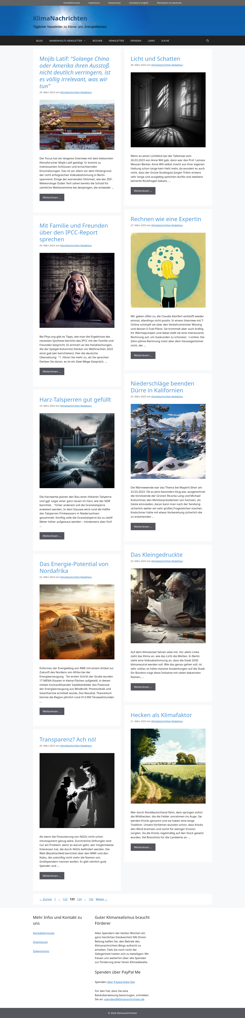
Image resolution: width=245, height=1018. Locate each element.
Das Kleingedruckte (157, 554)
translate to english (138, 2)
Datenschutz (114, 2)
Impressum (94, 2)
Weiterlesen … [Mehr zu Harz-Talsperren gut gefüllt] (52, 536)
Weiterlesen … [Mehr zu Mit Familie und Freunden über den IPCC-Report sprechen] (52, 371)
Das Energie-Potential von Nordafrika (74, 567)
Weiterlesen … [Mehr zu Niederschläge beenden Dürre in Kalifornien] (143, 526)
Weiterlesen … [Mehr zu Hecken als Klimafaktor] (143, 847)
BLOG (39, 40)
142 (91, 899)
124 (80, 899)
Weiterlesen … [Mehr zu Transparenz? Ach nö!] (52, 876)
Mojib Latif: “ (75, 72)
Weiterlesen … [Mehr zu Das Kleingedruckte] (143, 687)
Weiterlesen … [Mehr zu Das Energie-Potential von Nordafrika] (52, 711)
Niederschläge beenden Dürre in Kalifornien (162, 386)
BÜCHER (97, 40)
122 (65, 899)
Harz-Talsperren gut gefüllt (75, 399)
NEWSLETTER (116, 40)
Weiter (102, 899)
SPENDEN (135, 40)
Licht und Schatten (155, 58)
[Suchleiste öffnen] (207, 40)
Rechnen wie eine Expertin (166, 219)
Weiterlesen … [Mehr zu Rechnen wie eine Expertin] (143, 355)
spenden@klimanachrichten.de (124, 999)
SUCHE (165, 40)
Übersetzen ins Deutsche (169, 2)
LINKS (151, 40)
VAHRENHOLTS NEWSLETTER (69, 40)
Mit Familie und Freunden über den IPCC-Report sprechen (74, 232)
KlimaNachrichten (60, 18)
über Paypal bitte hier (120, 982)
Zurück (46, 899)
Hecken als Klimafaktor (161, 715)
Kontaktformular (71, 2)
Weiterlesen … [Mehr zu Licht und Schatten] (143, 191)
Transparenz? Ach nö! (68, 739)
